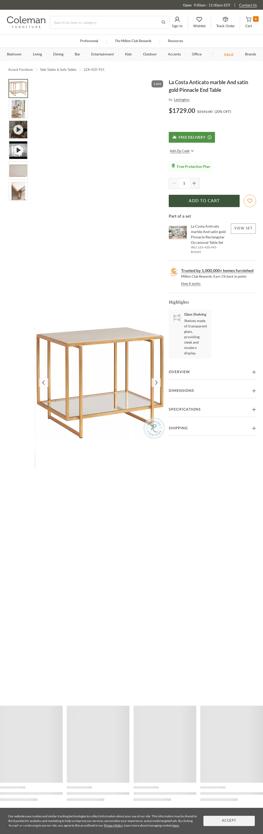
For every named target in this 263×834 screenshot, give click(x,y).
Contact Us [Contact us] (248, 5)
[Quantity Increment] (194, 183)
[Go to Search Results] (163, 22)
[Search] (110, 22)
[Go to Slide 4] (18, 150)
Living (37, 54)
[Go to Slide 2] (18, 109)
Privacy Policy (113, 825)
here (176, 825)
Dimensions (181, 391)
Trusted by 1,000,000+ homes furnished (217, 270)
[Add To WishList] (250, 201)
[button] (177, 22)
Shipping (178, 428)
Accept (229, 820)
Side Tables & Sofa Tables (58, 69)
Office (197, 54)
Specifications (185, 409)
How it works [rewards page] (191, 284)
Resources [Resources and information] (175, 41)
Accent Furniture (20, 69)
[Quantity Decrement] (174, 183)
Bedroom (14, 54)
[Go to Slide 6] (18, 191)
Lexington (182, 99)
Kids (128, 54)
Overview (179, 372)
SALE (229, 54)
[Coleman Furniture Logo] (26, 26)
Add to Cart (204, 201)
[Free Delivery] (192, 137)
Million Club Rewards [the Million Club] (133, 41)
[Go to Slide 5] (18, 170)
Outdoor (150, 54)
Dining (58, 54)
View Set (243, 228)
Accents (174, 54)
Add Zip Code (182, 151)
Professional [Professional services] (89, 41)
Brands (250, 54)
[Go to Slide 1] (18, 88)
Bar (77, 54)
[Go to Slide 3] (18, 129)
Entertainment (102, 54)
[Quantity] (184, 183)
